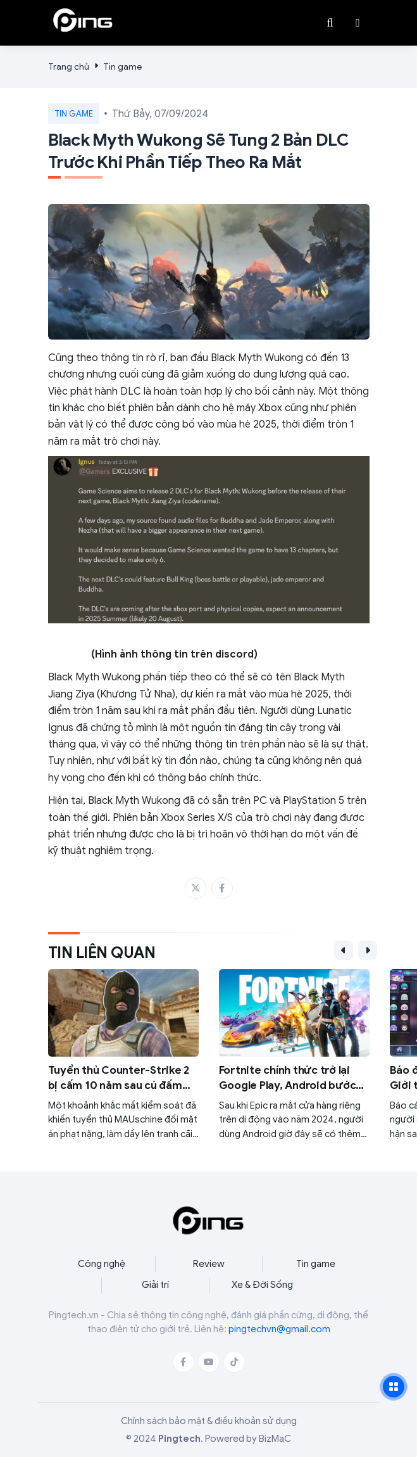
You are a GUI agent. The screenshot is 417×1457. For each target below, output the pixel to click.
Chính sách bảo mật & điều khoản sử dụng (209, 1421)
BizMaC (275, 1438)
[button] (358, 22)
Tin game (122, 66)
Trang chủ (68, 66)
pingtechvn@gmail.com (279, 1329)
